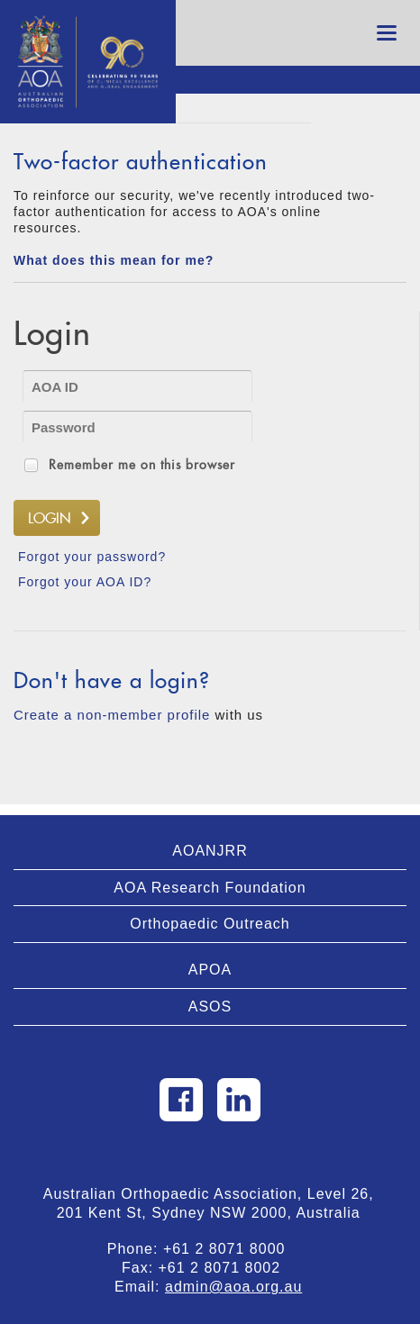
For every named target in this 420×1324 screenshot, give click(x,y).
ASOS (210, 1006)
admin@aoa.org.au (233, 1286)
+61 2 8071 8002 (227, 1267)
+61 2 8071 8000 (231, 1248)
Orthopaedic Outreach (209, 923)
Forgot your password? (92, 556)
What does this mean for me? (114, 260)
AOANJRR (209, 850)
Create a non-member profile (112, 714)
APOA (210, 969)
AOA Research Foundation (210, 887)
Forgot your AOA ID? (84, 582)
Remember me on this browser (142, 465)
